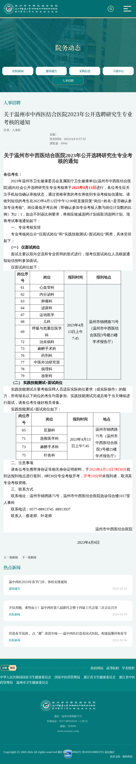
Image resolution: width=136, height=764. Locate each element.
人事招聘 (68, 81)
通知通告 (51, 71)
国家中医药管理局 (68, 677)
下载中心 (118, 71)
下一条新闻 (29, 557)
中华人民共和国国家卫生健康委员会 (26, 677)
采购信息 (84, 71)
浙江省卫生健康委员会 (100, 677)
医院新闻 (18, 71)
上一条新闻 (11, 557)
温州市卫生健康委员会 (32, 682)
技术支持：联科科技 (121, 756)
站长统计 (110, 752)
